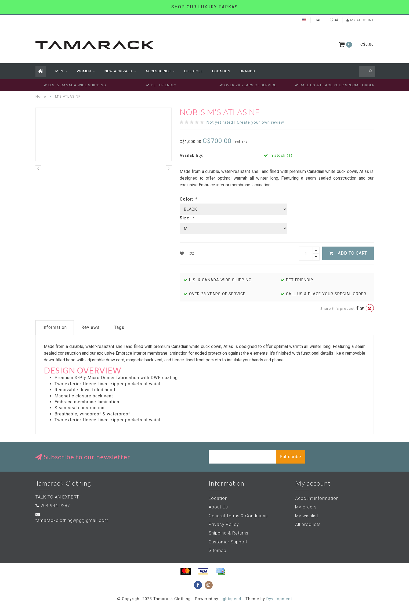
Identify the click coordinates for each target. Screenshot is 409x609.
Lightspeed (230, 599)
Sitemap (217, 550)
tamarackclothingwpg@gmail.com (71, 520)
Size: (187, 217)
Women (84, 71)
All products (308, 524)
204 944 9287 (55, 505)
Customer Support (228, 541)
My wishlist (306, 515)
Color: (188, 199)
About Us (218, 507)
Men (59, 71)
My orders (306, 507)
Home (40, 96)
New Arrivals (118, 71)
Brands (247, 71)
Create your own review (260, 122)
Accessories (158, 71)
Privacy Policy (224, 524)
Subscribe (290, 456)
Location (221, 71)
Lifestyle (193, 71)
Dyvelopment (279, 599)
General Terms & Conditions (238, 515)
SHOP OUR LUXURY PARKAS (204, 6)
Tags (119, 327)
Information (54, 327)
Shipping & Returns (228, 533)
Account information (317, 498)
